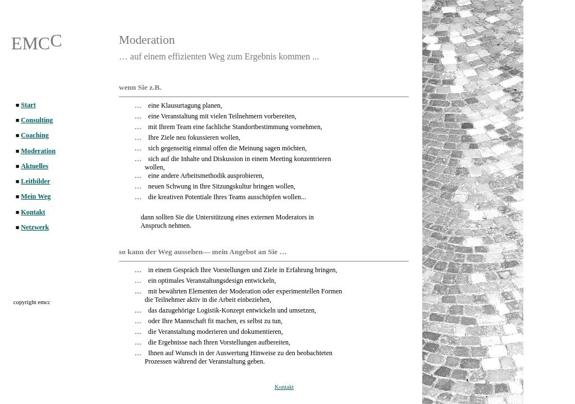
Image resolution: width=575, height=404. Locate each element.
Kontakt (284, 387)
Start (28, 105)
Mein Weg (36, 196)
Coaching (34, 135)
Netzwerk (35, 227)
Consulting (37, 120)
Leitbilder (35, 181)
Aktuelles (34, 166)
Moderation (38, 151)
